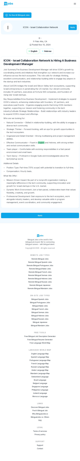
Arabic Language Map (40, 370)
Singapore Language (40, 387)
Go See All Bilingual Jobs (17, 15)
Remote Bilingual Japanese (40, 285)
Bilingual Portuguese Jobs (40, 302)
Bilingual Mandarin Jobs (40, 326)
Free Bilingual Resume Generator (40, 340)
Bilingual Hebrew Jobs (40, 316)
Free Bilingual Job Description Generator (40, 336)
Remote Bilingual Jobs (40, 259)
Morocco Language (40, 396)
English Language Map (40, 354)
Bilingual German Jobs (40, 312)
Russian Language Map (40, 367)
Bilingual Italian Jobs (40, 306)
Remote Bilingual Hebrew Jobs (40, 279)
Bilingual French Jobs (40, 309)
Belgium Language (40, 383)
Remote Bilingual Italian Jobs (40, 269)
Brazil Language (40, 380)
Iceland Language (40, 393)
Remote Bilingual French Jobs (40, 272)
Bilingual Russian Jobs (40, 319)
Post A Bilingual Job (40, 410)
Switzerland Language (40, 377)
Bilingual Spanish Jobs (40, 299)
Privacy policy (40, 434)
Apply (72, 27)
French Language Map (40, 364)
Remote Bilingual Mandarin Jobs (40, 288)
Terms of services (40, 431)
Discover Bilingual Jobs (40, 407)
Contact (40, 448)
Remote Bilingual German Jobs (40, 275)
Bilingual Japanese (40, 322)
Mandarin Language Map (40, 373)
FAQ (40, 420)
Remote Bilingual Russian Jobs (40, 282)
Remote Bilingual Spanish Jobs (40, 262)
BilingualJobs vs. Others (40, 417)
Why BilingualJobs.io (40, 414)
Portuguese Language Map (40, 360)
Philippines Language (40, 390)
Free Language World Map (40, 343)
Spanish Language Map (40, 357)
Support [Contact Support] (40, 445)
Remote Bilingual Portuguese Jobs (40, 265)
